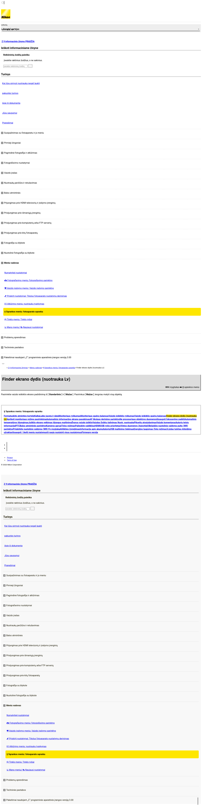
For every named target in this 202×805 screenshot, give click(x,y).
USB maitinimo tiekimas (122, 429)
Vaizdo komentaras (166, 422)
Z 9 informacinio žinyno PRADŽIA (18, 41)
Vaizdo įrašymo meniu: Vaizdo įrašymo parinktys (29, 288)
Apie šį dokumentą (11, 103)
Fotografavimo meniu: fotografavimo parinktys (28, 280)
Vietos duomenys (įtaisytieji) (135, 425)
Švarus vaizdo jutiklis (82, 422)
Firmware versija (90, 432)
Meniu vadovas (36, 368)
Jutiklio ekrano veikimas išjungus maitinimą (50, 422)
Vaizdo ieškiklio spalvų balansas (150, 416)
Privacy (10, 458)
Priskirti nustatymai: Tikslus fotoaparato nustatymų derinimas (35, 296)
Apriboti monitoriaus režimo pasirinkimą (26, 419)
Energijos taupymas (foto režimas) (150, 429)
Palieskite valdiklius (85, 425)
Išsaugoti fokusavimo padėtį (170, 419)
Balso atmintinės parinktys (33, 425)
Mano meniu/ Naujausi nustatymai (23, 327)
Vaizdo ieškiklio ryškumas (121, 416)
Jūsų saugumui (9, 113)
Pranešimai (7, 123)
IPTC (17, 425)
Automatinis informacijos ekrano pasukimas (68, 419)
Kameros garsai (53, 425)
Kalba (37, 416)
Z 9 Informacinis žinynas (18, 368)
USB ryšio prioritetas (110, 425)
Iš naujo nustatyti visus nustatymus (64, 432)
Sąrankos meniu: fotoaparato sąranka (23, 311)
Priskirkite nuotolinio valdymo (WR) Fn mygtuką (36, 429)
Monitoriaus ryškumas (70, 416)
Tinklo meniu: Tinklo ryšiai (18, 319)
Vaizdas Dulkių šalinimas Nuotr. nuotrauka (113, 422)
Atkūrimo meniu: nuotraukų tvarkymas (24, 304)
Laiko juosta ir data (49, 416)
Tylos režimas (68, 425)
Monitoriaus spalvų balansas (95, 416)
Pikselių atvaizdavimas (145, 422)
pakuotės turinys (10, 93)
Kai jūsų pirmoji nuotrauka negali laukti (21, 83)
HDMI (97, 425)
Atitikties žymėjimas (70, 429)
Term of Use (12, 460)
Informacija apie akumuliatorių (95, 429)
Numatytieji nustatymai (15, 272)
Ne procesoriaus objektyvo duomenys (138, 419)
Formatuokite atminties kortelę (19, 416)
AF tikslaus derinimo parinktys (105, 419)
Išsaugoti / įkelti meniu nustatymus (29, 432)
